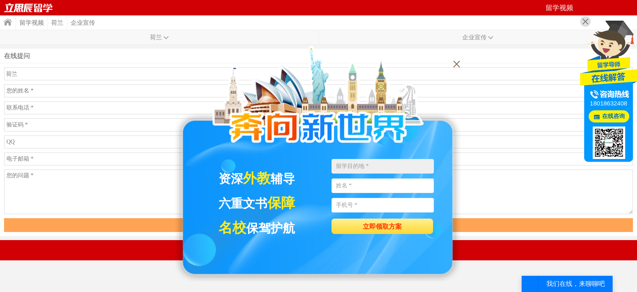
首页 (28, 7)
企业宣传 (83, 22)
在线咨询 (613, 116)
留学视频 (32, 22)
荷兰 (57, 22)
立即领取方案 (382, 226)
